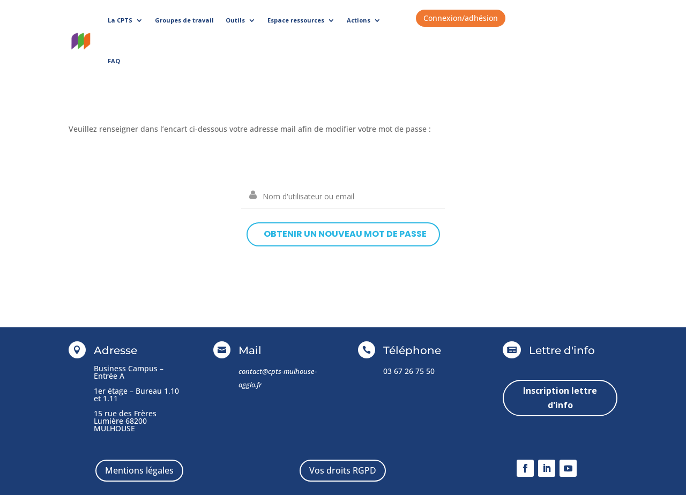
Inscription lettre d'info (560, 398)
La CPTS (120, 20)
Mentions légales (139, 470)
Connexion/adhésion (460, 18)
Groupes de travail (184, 20)
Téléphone (412, 350)
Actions (358, 20)
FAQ (114, 61)
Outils (235, 20)
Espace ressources (295, 20)
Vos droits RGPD (342, 470)
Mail (250, 350)
